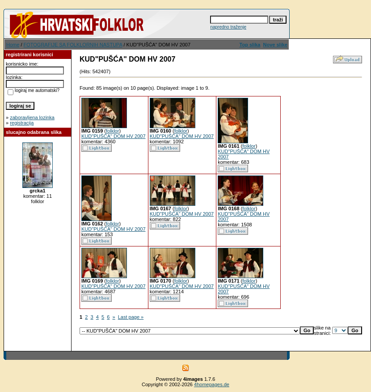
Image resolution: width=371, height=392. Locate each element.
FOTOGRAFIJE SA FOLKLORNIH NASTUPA (73, 44)
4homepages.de (211, 384)
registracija (22, 122)
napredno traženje (228, 27)
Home (12, 44)
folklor (112, 130)
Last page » (131, 317)
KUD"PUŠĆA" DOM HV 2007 (113, 136)
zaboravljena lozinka (32, 117)
